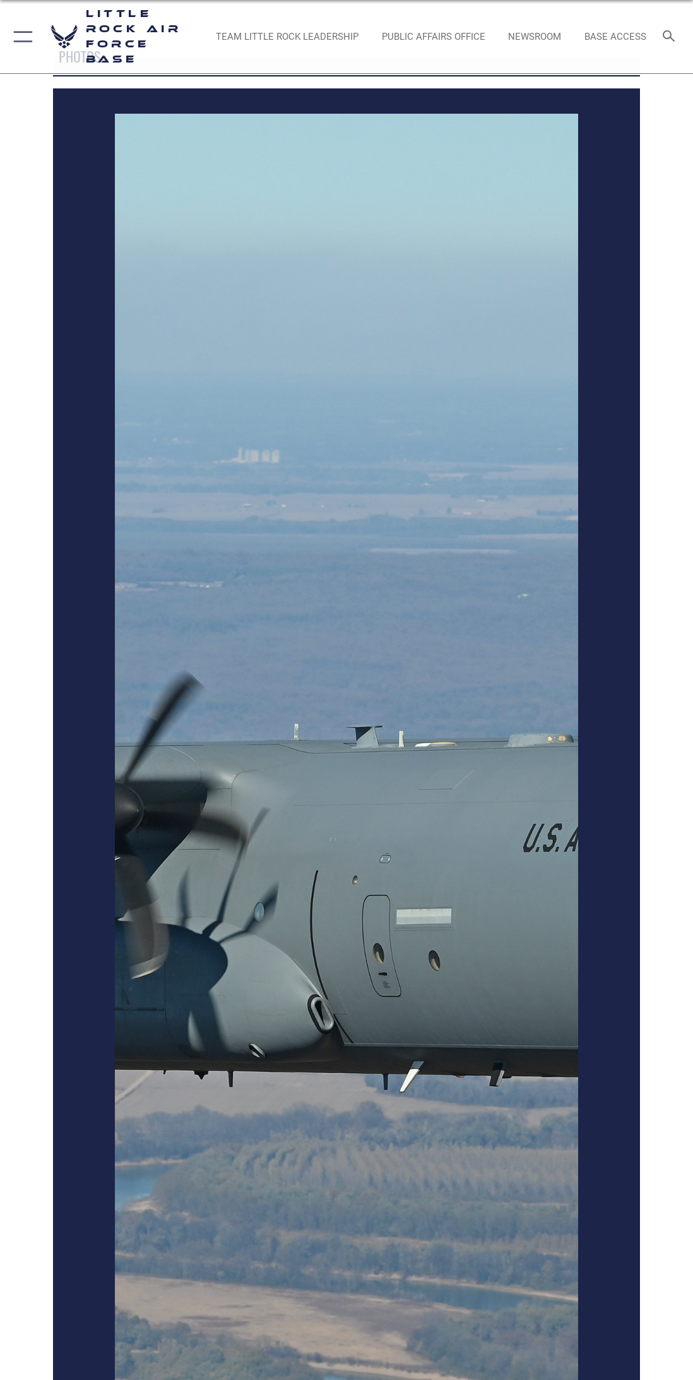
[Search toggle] (671, 37)
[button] (20, 36)
